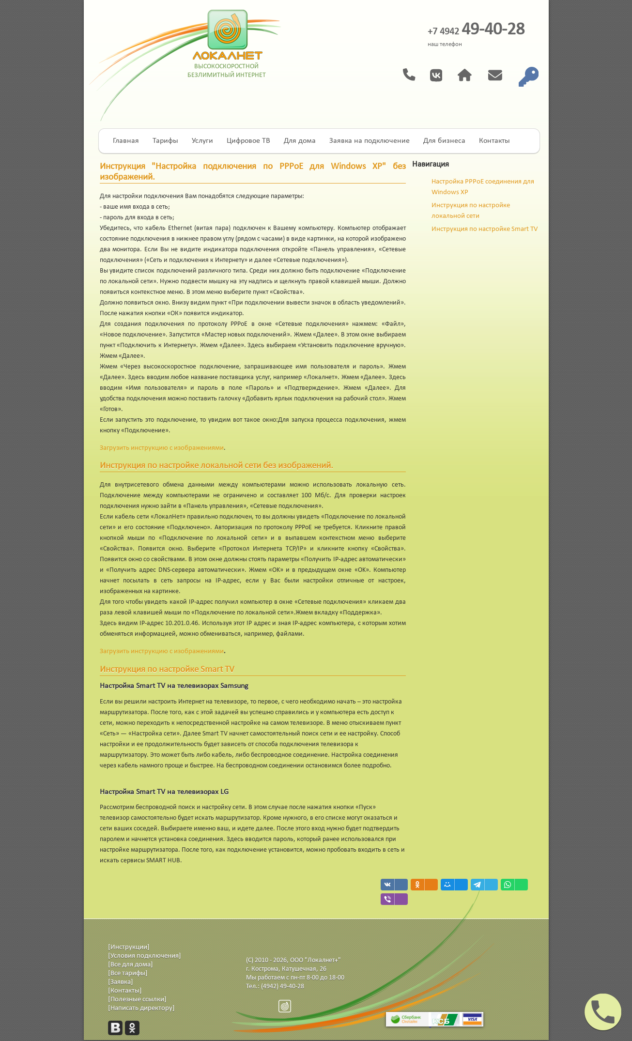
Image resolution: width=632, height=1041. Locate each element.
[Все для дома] (130, 964)
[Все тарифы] (128, 973)
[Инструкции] (129, 947)
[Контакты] (125, 991)
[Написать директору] (141, 1008)
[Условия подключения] (144, 956)
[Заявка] (120, 982)
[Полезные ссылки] (137, 999)
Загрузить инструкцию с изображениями (162, 448)
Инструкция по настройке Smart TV (485, 229)
